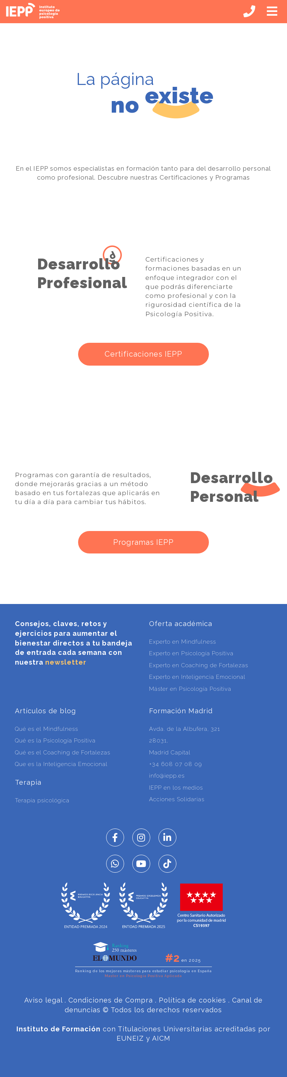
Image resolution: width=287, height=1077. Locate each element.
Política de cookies (192, 1000)
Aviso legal (43, 1000)
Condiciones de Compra (110, 1000)
